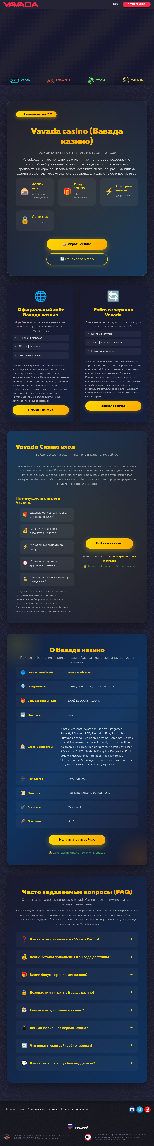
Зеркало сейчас (113, 405)
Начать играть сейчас (77, 839)
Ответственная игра (74, 1109)
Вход (116, 4)
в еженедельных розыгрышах (72, 66)
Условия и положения (42, 1109)
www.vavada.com (79, 672)
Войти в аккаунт (109, 543)
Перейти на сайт (40, 410)
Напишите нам (14, 1109)
